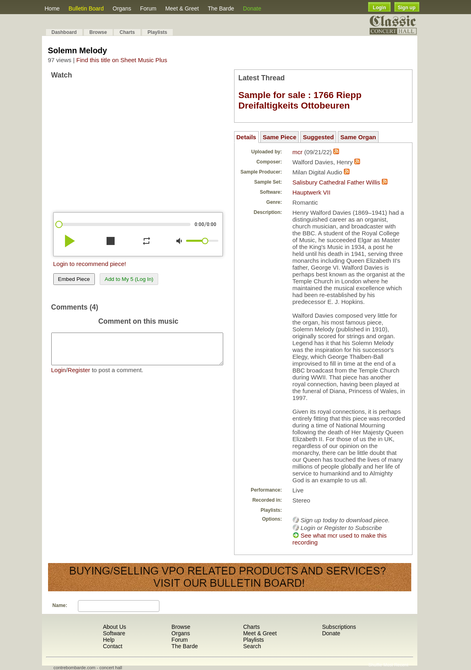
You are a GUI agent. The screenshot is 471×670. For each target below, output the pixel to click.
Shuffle (375, 664)
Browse (98, 32)
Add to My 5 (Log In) (129, 279)
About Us (114, 627)
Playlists (157, 32)
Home (52, 8)
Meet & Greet (182, 8)
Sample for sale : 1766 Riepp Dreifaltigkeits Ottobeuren (300, 100)
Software (114, 633)
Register (78, 376)
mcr (298, 152)
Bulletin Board (86, 8)
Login (379, 7)
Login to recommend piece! (89, 263)
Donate (252, 8)
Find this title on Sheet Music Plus (121, 60)
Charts (127, 32)
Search (252, 646)
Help (109, 639)
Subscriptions (339, 627)
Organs (122, 8)
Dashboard (64, 32)
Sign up (407, 7)
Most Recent (395, 664)
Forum (148, 8)
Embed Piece (74, 279)
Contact (112, 646)
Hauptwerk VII (312, 192)
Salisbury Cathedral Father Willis (337, 182)
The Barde (221, 8)
